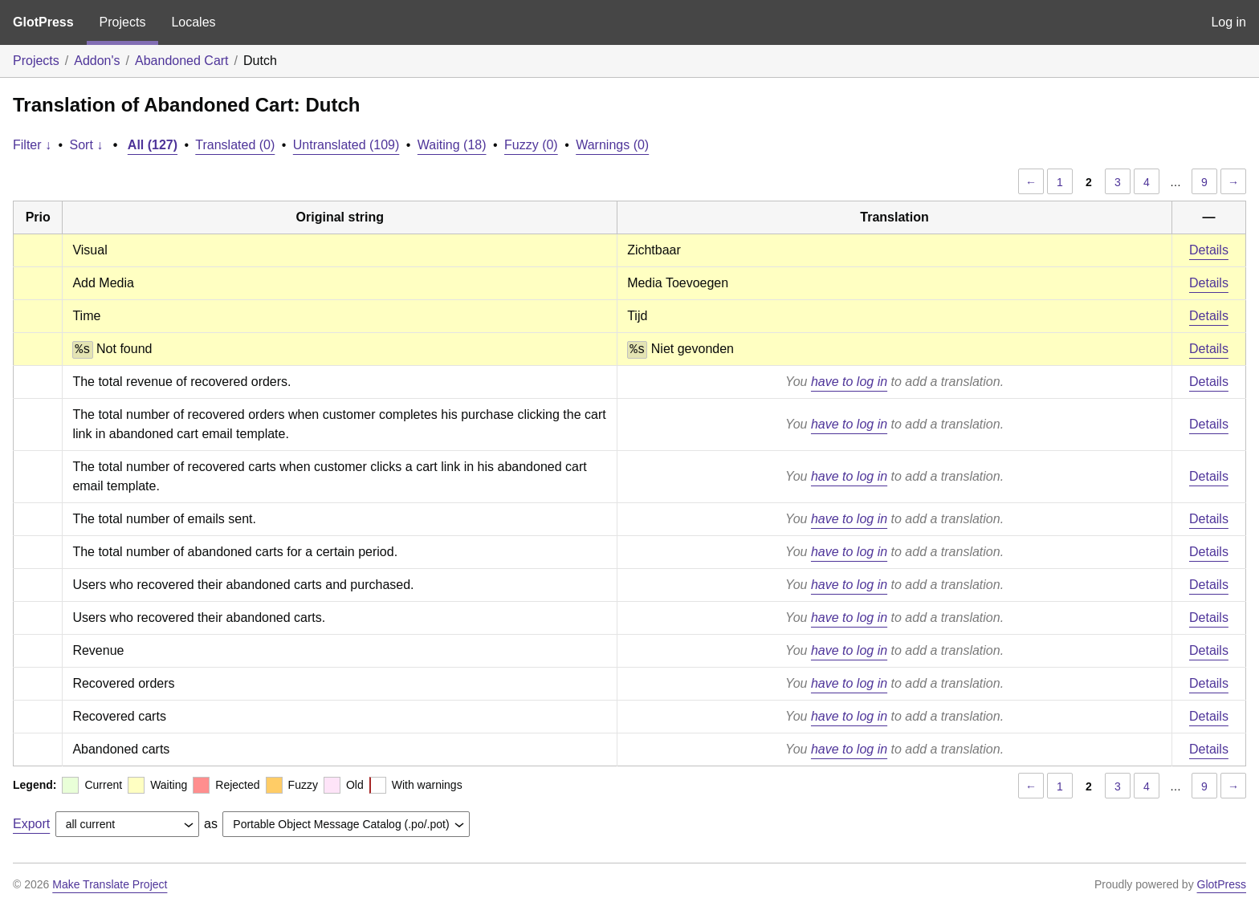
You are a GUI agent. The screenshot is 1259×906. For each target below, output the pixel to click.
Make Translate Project (109, 884)
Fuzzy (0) (531, 145)
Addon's (97, 60)
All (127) (152, 145)
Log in (1228, 22)
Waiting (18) (452, 145)
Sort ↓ (87, 145)
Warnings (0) (612, 145)
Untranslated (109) (346, 145)
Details (1208, 250)
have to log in (849, 381)
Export (31, 824)
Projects (123, 22)
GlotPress (43, 22)
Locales (193, 22)
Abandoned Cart (182, 60)
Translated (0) (235, 145)
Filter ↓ (32, 145)
